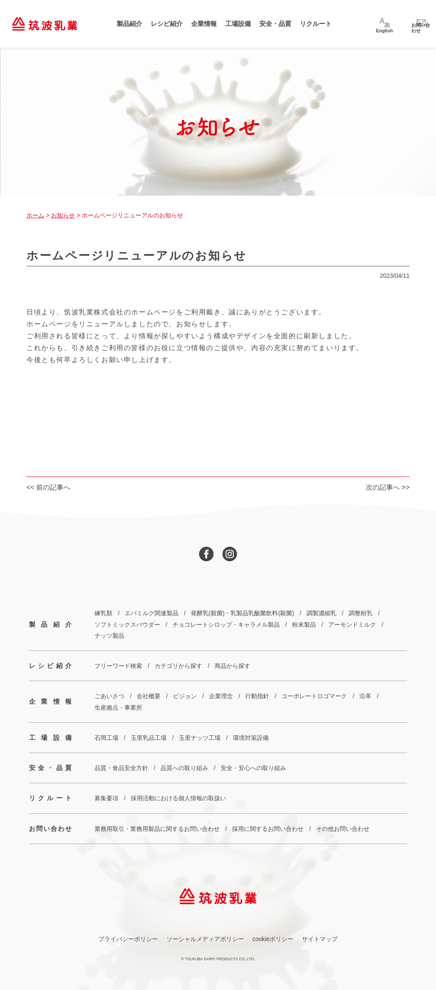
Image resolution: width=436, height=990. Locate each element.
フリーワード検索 (118, 665)
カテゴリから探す (178, 665)
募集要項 (106, 798)
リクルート (316, 23)
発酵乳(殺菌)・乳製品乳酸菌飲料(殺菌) (242, 613)
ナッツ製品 (109, 635)
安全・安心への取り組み (253, 768)
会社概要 (149, 696)
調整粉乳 (361, 613)
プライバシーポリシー (128, 939)
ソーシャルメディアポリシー (205, 939)
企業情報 (204, 23)
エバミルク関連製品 (151, 613)
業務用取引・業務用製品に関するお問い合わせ (157, 828)
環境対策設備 (251, 737)
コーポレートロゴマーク (314, 696)
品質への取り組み (184, 768)
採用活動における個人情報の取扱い (178, 798)
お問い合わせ (50, 828)
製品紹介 (129, 23)
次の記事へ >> (388, 487)
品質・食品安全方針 (121, 768)
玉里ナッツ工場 (200, 737)
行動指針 (257, 696)
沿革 (365, 696)
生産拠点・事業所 (118, 707)
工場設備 (238, 23)
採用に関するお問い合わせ (268, 828)
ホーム (35, 215)
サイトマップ (320, 939)
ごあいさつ (109, 696)
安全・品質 (275, 23)
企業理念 (221, 696)
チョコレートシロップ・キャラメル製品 (226, 624)
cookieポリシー (272, 939)
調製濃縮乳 (321, 613)
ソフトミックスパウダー (127, 624)
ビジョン (185, 696)
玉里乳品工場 (148, 737)
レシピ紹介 (167, 23)
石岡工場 (106, 737)
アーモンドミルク (352, 624)
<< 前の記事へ (48, 487)
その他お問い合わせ (343, 828)
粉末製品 (304, 624)
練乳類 (103, 613)
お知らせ (63, 215)
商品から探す (232, 665)
